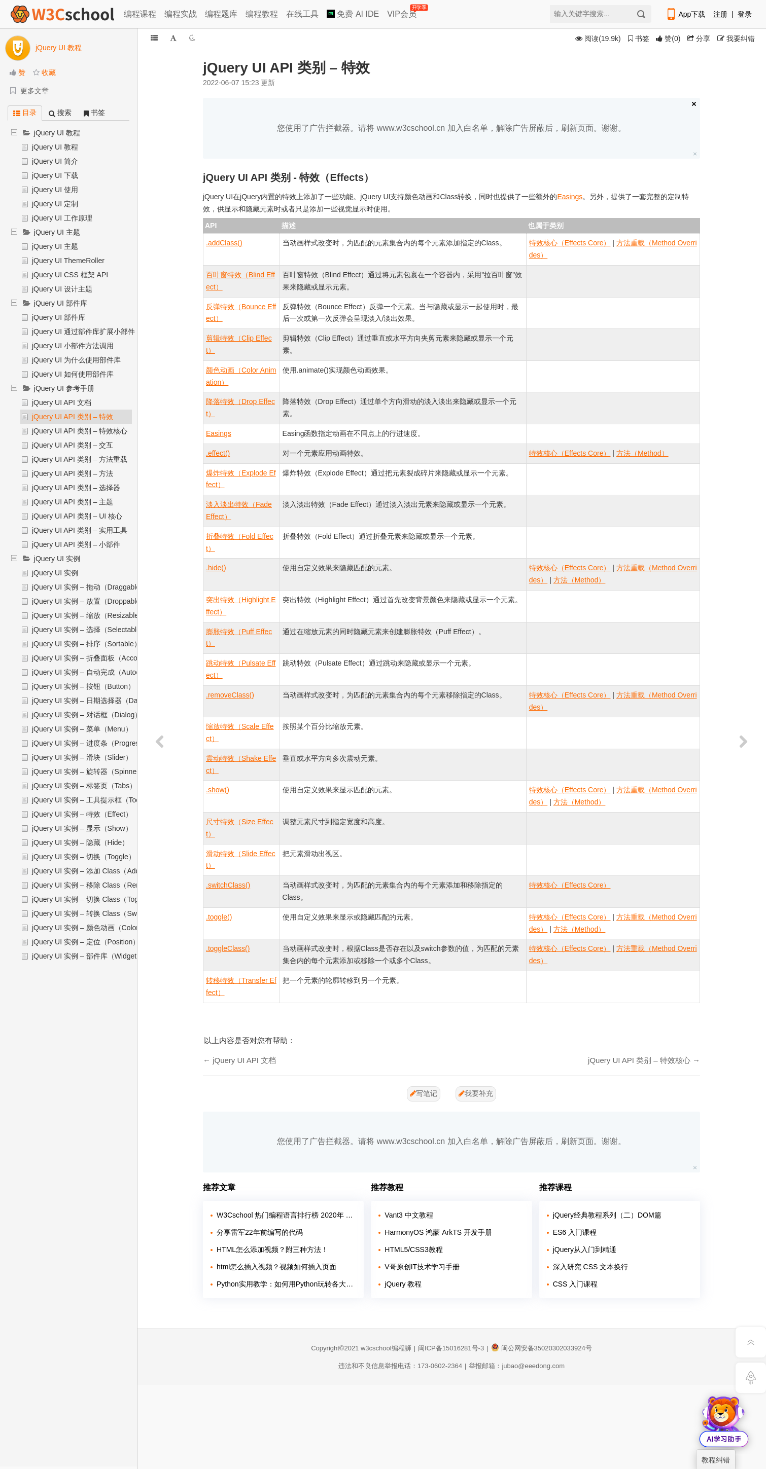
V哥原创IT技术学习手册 (422, 1267)
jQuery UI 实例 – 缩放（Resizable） (89, 615)
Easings (570, 197)
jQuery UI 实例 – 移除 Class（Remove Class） (106, 885)
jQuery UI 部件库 (60, 303)
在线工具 (302, 14)
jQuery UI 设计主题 (62, 289)
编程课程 (140, 14)
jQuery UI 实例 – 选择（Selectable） (90, 630)
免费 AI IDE (353, 14)
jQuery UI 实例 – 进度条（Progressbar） (96, 743)
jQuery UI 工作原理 (62, 218)
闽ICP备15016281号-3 (451, 1348)
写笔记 (423, 1093)
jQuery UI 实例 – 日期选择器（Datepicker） (101, 700)
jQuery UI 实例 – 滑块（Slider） (82, 757)
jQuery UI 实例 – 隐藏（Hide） (80, 842)
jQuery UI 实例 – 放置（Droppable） (89, 601)
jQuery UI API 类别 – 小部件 (76, 544)
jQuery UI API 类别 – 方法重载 (79, 459)
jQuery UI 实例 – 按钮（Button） (83, 686)
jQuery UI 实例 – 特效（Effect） (82, 814)
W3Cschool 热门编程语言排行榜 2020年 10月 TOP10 (286, 1215)
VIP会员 (402, 12)
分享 (698, 38)
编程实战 (180, 14)
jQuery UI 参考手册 (64, 388)
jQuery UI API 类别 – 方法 (72, 473)
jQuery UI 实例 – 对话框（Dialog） (87, 715)
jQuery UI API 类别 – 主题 (72, 502)
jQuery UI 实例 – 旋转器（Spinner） (89, 771)
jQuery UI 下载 (55, 175)
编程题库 (221, 14)
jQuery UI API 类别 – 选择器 (76, 488)
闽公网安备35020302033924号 (541, 1348)
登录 (745, 14)
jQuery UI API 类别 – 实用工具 (79, 530)
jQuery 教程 (403, 1284)
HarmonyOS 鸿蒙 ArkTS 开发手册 (438, 1232)
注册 (720, 14)
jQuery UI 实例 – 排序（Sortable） (86, 644)
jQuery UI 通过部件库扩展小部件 (83, 331)
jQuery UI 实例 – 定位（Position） (86, 942)
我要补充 (476, 1093)
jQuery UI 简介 (55, 161)
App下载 (685, 14)
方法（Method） (642, 453)
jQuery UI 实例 (57, 559)
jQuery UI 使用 (55, 190)
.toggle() (219, 917)
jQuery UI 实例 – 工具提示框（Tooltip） (94, 800)
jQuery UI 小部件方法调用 (73, 346)
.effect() (218, 453)
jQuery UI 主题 (57, 232)
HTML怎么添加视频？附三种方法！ (272, 1249)
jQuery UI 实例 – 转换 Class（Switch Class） (103, 913)
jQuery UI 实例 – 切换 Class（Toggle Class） (103, 899)
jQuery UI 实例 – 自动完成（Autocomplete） (102, 672)
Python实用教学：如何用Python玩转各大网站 (286, 1284)
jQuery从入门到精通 (584, 1249)
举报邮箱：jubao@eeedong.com (517, 1366)
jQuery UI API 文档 (61, 402)
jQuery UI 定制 (55, 204)
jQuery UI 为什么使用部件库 (76, 360)
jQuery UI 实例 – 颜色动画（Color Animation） (105, 928)
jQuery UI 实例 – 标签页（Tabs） (84, 786)
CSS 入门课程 (575, 1284)
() (668, 38)
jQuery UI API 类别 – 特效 (72, 417)
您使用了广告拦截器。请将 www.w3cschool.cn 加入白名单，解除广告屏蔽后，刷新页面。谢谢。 (451, 128)
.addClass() (224, 243)
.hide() (216, 568)
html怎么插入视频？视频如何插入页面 (276, 1267)
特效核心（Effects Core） (570, 243)
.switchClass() (228, 885)
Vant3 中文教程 (409, 1215)
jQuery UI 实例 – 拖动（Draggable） (89, 587)
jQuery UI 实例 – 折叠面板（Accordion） (96, 658)
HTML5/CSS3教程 (413, 1249)
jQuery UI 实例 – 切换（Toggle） (83, 857)
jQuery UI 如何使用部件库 (73, 374)
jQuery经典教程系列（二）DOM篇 (607, 1215)
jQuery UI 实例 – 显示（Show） (82, 828)
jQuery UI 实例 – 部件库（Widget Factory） (100, 956)
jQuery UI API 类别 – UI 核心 (77, 516)
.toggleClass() (228, 948)
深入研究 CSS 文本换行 (591, 1267)
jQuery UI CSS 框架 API (70, 275)
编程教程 (262, 14)
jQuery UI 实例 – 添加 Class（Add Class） (99, 871)
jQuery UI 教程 (57, 133)
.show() (217, 790)
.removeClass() (230, 695)
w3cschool (376, 1348)
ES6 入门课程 (575, 1232)
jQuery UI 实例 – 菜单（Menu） (82, 729)
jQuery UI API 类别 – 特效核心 (79, 431)
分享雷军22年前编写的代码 (260, 1232)
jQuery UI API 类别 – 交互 (72, 445)
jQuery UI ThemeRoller (68, 260)
